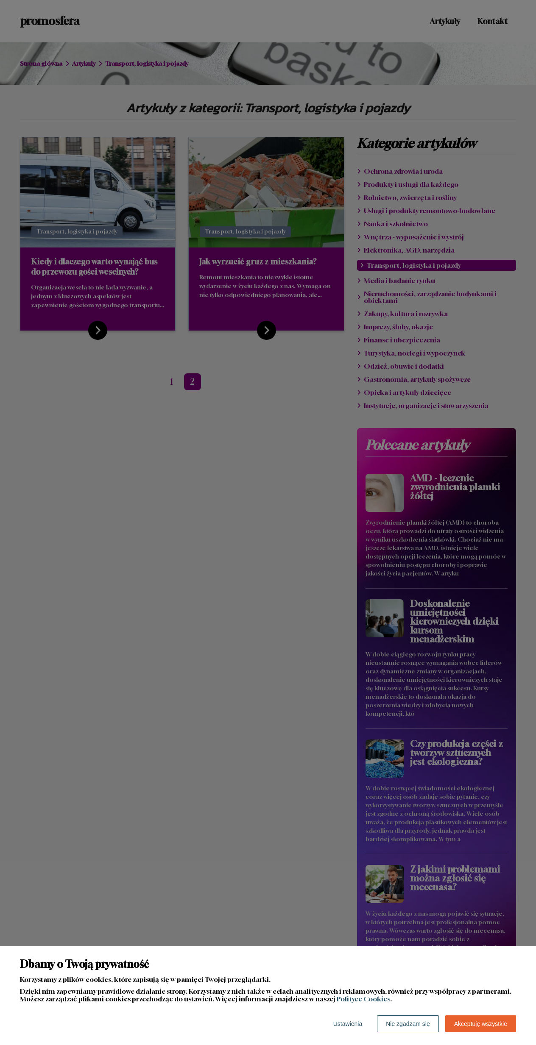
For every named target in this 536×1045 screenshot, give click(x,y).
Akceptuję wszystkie (480, 1023)
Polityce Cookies (363, 999)
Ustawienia (347, 1023)
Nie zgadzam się (408, 1023)
